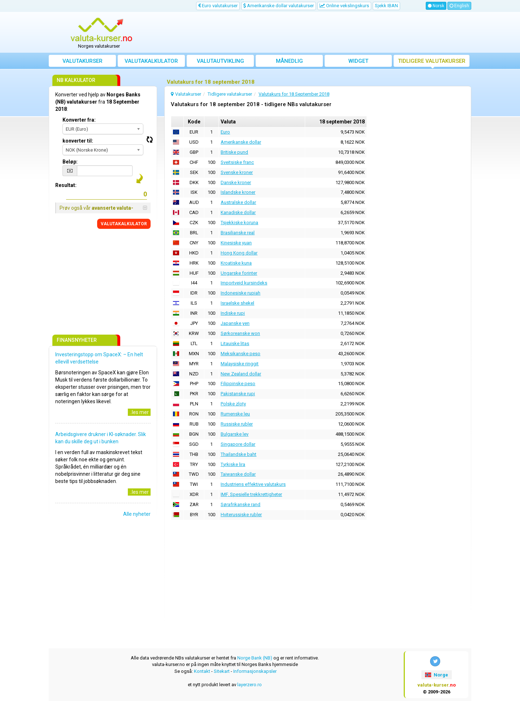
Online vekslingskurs (344, 5)
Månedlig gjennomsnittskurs (289, 62)
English (459, 5)
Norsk (436, 5)
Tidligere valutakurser (431, 61)
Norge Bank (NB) (254, 658)
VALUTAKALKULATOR (124, 223)
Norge (436, 675)
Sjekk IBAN (386, 5)
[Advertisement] (313, 32)
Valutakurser (82, 61)
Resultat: (66, 185)
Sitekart (222, 671)
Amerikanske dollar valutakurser (278, 5)
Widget (358, 61)
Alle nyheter (137, 514)
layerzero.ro (249, 684)
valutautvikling (220, 61)
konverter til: (77, 141)
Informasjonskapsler (255, 671)
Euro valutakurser (218, 5)
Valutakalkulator (151, 61)
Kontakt (202, 671)
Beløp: (70, 162)
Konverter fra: (79, 120)
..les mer (139, 412)
